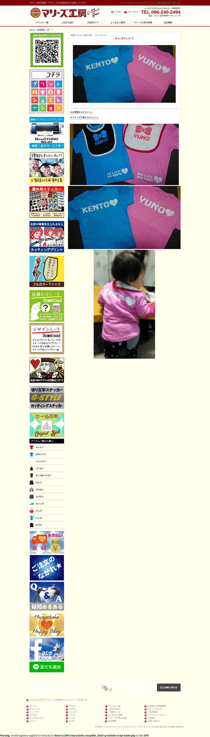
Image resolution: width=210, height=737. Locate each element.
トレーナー (41, 461)
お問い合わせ (133, 12)
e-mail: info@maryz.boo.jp (157, 8)
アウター (40, 489)
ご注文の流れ (67, 22)
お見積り (118, 12)
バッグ (39, 511)
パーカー (40, 468)
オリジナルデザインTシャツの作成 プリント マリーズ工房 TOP (58, 700)
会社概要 (168, 22)
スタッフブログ (155, 709)
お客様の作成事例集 (157, 706)
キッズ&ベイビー (44, 475)
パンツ (39, 482)
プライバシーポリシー (158, 715)
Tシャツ (39, 447)
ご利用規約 (153, 712)
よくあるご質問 (118, 22)
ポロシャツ (41, 454)
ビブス (39, 525)
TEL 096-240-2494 (161, 12)
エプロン (40, 497)
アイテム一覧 (42, 22)
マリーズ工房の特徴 (143, 22)
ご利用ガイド (92, 22)
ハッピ (39, 518)
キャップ (40, 504)
